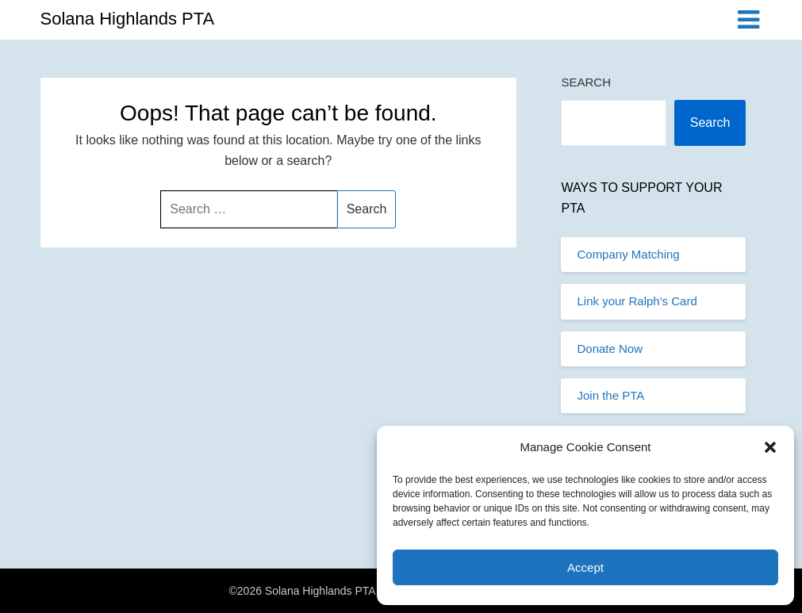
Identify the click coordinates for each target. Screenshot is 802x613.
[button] (770, 447)
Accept (585, 567)
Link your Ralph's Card (636, 301)
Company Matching (628, 254)
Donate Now (610, 348)
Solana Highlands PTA (127, 19)
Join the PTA (610, 395)
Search (586, 82)
